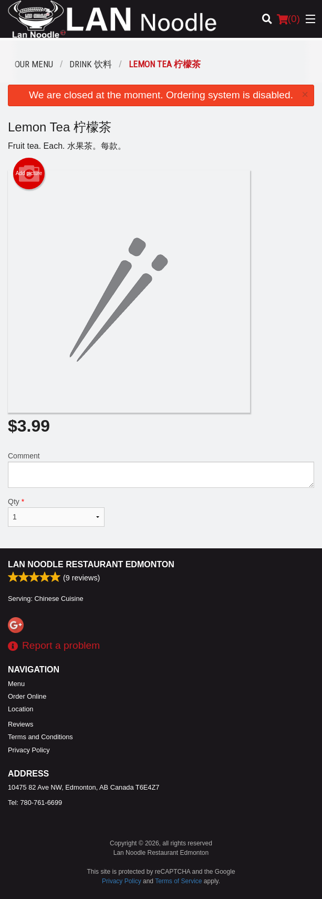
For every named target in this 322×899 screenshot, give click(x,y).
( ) (288, 19)
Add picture (29, 173)
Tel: (35, 802)
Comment (161, 470)
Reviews (20, 724)
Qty (56, 512)
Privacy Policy (29, 750)
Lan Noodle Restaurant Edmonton (91, 564)
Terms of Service (178, 881)
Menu (16, 684)
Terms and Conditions (40, 737)
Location (20, 709)
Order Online (27, 696)
